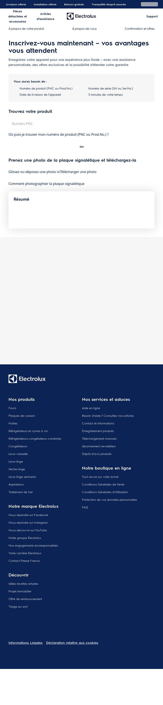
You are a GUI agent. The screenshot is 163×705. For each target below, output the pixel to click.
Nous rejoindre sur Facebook (28, 515)
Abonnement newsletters (99, 446)
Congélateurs (17, 446)
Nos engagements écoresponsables (33, 545)
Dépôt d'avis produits (96, 454)
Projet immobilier (19, 591)
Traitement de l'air (20, 492)
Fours (12, 408)
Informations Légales (25, 642)
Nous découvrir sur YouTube (27, 530)
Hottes (12, 423)
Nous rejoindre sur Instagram (28, 522)
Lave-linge (15, 461)
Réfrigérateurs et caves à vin (28, 431)
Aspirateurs (16, 484)
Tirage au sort (18, 606)
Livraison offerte (16, 4)
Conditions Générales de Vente (103, 484)
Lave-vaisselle (18, 454)
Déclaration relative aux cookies (72, 642)
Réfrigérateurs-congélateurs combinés (34, 438)
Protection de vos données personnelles (109, 499)
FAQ (85, 507)
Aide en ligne (91, 408)
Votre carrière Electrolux (24, 553)
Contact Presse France (24, 560)
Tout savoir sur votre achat (100, 476)
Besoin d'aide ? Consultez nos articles (108, 415)
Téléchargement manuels (99, 438)
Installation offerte (45, 4)
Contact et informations (98, 423)
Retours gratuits (74, 4)
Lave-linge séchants (22, 476)
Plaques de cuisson (21, 415)
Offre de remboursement (25, 599)
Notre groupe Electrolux (24, 538)
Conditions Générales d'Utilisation (105, 492)
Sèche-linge (16, 469)
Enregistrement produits (98, 431)
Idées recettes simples (23, 583)
